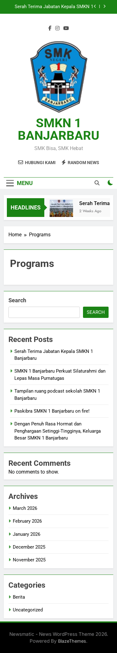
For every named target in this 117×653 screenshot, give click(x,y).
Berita (19, 597)
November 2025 (29, 560)
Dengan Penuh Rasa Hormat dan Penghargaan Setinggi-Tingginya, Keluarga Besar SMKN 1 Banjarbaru (57, 431)
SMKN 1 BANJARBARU (58, 129)
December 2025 (29, 547)
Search (17, 300)
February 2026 (27, 521)
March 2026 (25, 508)
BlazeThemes (72, 641)
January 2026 (26, 534)
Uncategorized (28, 610)
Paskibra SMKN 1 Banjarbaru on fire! (52, 411)
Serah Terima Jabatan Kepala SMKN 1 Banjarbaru (54, 6)
